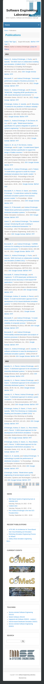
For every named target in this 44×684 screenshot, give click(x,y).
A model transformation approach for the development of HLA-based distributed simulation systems (21, 301)
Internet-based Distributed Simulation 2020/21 (23, 621)
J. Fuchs (29, 59)
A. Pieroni (17, 191)
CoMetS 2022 (13, 506)
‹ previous (17, 484)
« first (10, 484)
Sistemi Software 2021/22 (17, 617)
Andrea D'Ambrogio (18, 59)
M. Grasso (32, 90)
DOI (23, 72)
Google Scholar (31, 72)
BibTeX (33, 42)
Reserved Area (22, 678)
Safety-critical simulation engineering (20, 539)
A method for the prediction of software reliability (21, 106)
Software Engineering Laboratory (27, 674)
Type (14, 42)
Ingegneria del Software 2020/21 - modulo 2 (22, 619)
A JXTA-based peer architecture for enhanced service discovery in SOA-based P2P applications (20, 279)
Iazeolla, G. (8, 366)
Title (10, 42)
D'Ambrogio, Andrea (11, 104)
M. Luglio (13, 123)
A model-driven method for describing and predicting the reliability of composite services (21, 320)
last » (24, 487)
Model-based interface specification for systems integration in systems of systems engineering (21, 125)
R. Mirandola (34, 104)
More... (9, 541)
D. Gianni (25, 191)
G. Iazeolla (22, 104)
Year (5, 44)
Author (6, 42)
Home (6, 30)
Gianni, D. (7, 59)
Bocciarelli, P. (8, 78)
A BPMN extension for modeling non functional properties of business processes (21, 246)
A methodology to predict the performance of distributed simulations (21, 458)
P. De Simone (30, 121)
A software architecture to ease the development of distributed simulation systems (21, 351)
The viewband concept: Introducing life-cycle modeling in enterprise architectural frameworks (21, 224)
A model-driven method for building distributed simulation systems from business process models (20, 195)
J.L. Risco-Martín (32, 428)
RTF (37, 42)
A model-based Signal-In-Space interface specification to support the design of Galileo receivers (21, 150)
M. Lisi (14, 145)
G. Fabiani (34, 169)
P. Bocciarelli (16, 207)
